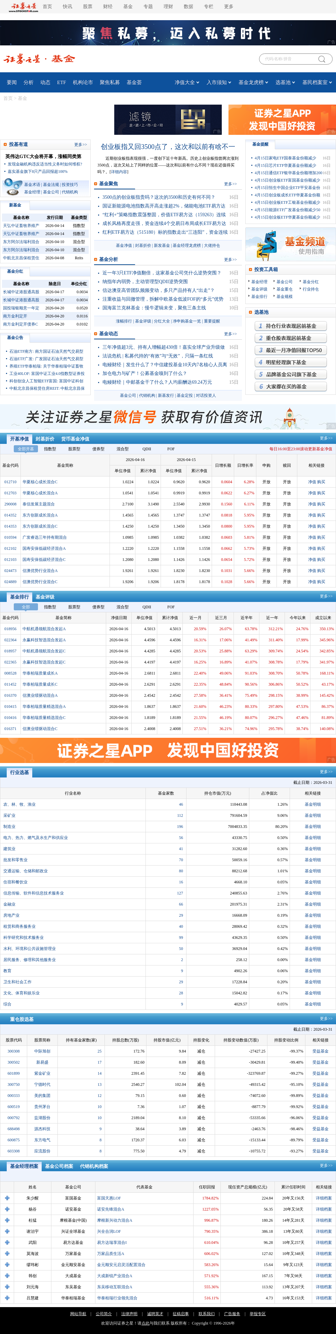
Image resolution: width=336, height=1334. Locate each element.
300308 (14, 1051)
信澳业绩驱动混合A (40, 695)
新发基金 (162, 245)
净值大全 (185, 82)
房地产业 (11, 915)
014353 (10, 526)
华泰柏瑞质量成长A (40, 673)
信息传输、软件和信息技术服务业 (33, 893)
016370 (10, 695)
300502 (14, 1062)
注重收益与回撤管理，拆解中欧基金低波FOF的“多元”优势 (162, 299)
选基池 (283, 82)
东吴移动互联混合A (114, 1287)
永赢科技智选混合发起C (44, 662)
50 (181, 948)
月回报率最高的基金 (291, 350)
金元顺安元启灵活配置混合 (121, 1264)
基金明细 (313, 804)
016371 (10, 728)
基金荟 (134, 82)
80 (181, 871)
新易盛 (42, 1062)
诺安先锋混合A (110, 1209)
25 (99, 1051)
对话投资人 (206, 395)
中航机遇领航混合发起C (44, 651)
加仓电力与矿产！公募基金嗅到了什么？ (144, 373)
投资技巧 (70, 184)
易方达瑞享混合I (112, 1242)
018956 (10, 628)
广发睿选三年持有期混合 (45, 537)
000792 (14, 1117)
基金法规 (51, 184)
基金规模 (285, 296)
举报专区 (258, 1313)
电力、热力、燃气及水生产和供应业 (35, 837)
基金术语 (32, 184)
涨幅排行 (124, 321)
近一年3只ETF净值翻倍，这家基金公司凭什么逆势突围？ (161, 272)
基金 (128, 6)
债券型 (98, 449)
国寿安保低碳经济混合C (44, 559)
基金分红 (15, 271)
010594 (10, 537)
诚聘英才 (155, 1313)
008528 (10, 673)
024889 (10, 581)
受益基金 (320, 1051)
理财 (168, 6)
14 (99, 1073)
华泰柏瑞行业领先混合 (117, 1298)
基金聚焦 (108, 183)
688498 (14, 1129)
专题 (148, 6)
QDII (146, 449)
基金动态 (108, 333)
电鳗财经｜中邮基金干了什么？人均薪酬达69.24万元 (157, 382)
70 (181, 859)
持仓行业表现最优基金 (291, 326)
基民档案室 (315, 82)
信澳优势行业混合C (40, 581)
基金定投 (185, 395)
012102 (10, 548)
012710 (10, 482)
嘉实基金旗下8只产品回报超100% (38, 171)
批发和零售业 (15, 859)
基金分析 (108, 259)
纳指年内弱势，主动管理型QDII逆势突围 (145, 281)
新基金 (15, 205)
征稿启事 (181, 1313)
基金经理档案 (24, 1166)
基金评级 (143, 321)
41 (181, 848)
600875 (14, 1140)
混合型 (123, 449)
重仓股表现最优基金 (291, 338)
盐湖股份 (42, 1117)
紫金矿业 (42, 1073)
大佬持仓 (212, 245)
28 (181, 993)
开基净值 (19, 439)
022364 (10, 640)
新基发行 (166, 395)
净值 (312, 482)
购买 (321, 482)
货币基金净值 (75, 439)
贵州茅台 (42, 1106)
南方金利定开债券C (20, 324)
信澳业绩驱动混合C (40, 728)
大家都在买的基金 (291, 387)
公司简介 (104, 1313)
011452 (10, 684)
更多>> (326, 438)
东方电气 (42, 1140)
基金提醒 (260, 144)
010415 (10, 706)
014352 (10, 515)
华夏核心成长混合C (40, 482)
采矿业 (9, 815)
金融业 (9, 904)
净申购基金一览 (187, 321)
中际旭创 (42, 1051)
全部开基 (26, 449)
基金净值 (124, 245)
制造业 (9, 826)
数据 (188, 6)
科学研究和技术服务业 (23, 937)
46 (181, 804)
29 (181, 915)
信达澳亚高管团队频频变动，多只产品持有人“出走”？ (158, 290)
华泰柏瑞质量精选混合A (44, 706)
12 (99, 1095)
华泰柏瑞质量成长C (40, 684)
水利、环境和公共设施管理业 (29, 948)
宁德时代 (42, 1084)
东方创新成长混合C (40, 526)
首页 (47, 6)
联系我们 (207, 1313)
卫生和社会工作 (17, 982)
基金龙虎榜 (251, 82)
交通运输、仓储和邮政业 (25, 871)
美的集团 (42, 1095)
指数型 (50, 449)
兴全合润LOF (109, 1231)
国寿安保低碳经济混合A (44, 548)
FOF (171, 449)
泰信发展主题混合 (39, 504)
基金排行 (259, 296)
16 (181, 882)
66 (181, 904)
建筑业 (9, 848)
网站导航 (78, 1313)
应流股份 (42, 1151)
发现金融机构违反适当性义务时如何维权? (45, 164)
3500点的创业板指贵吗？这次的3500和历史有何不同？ (158, 197)
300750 (14, 1084)
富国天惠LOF (109, 1198)
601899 (14, 1073)
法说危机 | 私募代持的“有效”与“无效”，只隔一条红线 (157, 355)
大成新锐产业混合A (114, 1275)
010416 (10, 717)
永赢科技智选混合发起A (44, 640)
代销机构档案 (94, 1166)
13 (99, 1084)
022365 (10, 662)
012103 (10, 559)
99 (181, 937)
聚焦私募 (110, 82)
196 (180, 826)
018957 (10, 651)
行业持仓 (311, 289)
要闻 (12, 82)
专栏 (208, 6)
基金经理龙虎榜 (187, 245)
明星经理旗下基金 (291, 362)
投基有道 (18, 144)
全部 (26, 607)
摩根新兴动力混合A (114, 1220)
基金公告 (15, 337)
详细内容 (119, 171)
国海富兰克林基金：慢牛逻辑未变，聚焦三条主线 (154, 307)
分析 (29, 82)
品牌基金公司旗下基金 (291, 375)
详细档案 (324, 1198)
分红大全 (162, 321)
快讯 (67, 6)
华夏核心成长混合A (40, 493)
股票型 (74, 449)
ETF (61, 82)
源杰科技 (42, 1129)
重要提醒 (212, 321)
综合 (7, 1004)
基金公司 (51, 192)
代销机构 (70, 192)
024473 (10, 570)
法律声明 (129, 1313)
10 (99, 1106)
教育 (7, 970)
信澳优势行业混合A (40, 570)
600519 (14, 1106)
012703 (10, 493)
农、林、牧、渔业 (19, 804)
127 (180, 893)
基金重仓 (285, 289)
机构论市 (83, 82)
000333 (14, 1095)
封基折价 (143, 245)
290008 (10, 504)
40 (181, 926)
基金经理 (32, 192)
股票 (87, 6)
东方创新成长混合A (40, 515)
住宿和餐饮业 (15, 882)
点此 (145, 1323)
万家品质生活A (110, 1253)
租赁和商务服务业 (19, 926)
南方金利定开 (15, 316)
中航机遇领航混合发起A (44, 628)
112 (180, 815)
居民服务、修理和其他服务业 (29, 959)
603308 (14, 1151)
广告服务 (232, 1313)
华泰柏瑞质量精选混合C (44, 717)
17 (99, 1062)
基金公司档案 (59, 1166)
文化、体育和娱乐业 (21, 993)
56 (181, 837)
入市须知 (217, 82)
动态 (45, 82)
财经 (108, 6)
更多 (229, 6)
